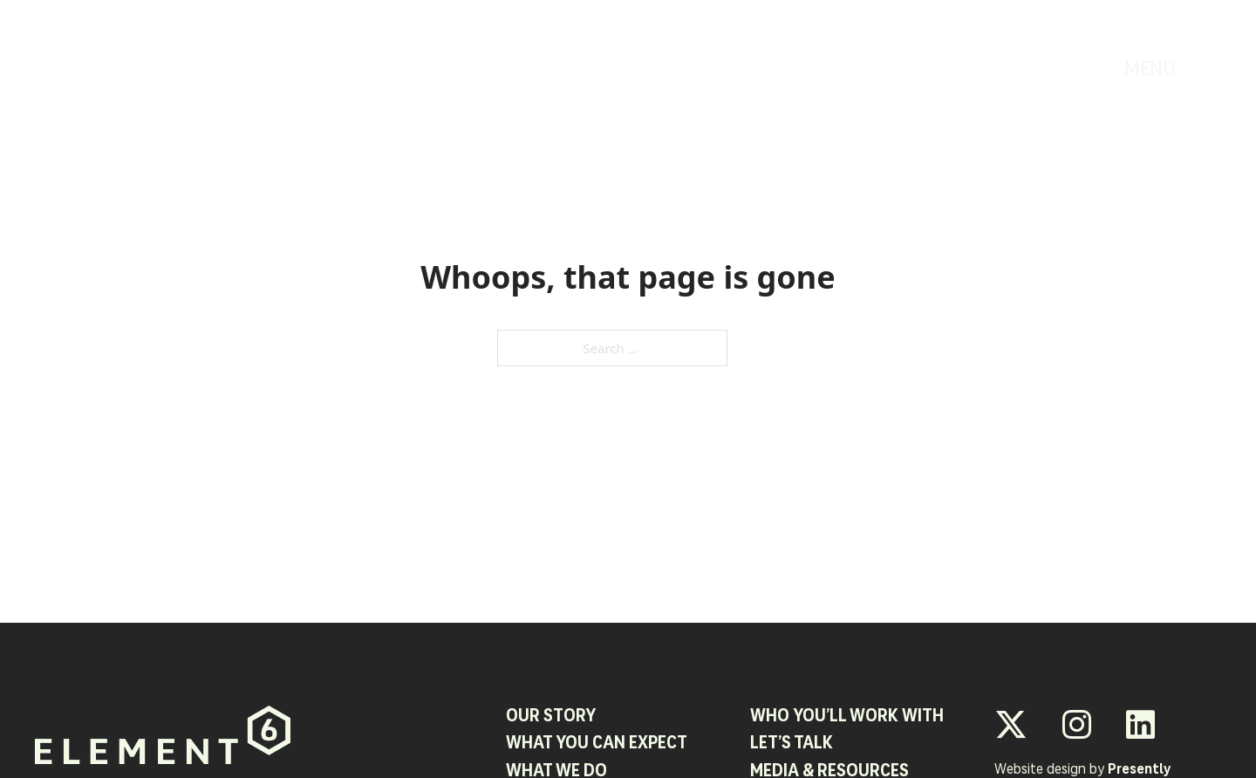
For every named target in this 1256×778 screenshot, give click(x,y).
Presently (1139, 770)
